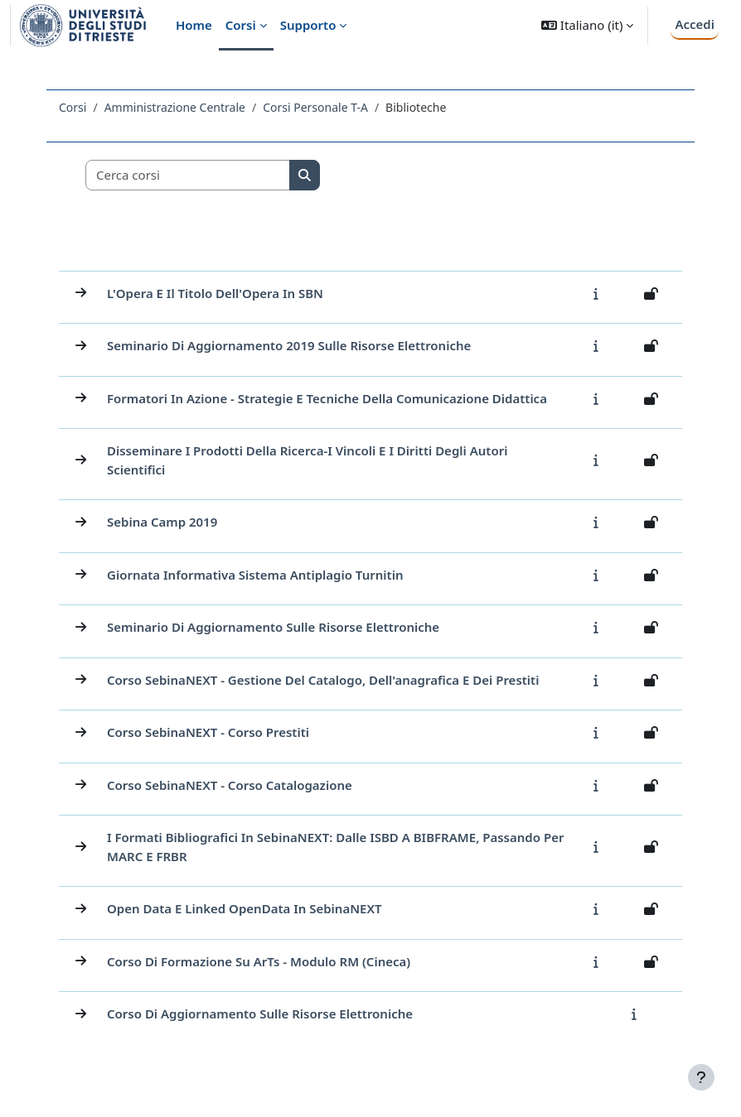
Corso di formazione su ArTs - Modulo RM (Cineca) (258, 961)
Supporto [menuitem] (308, 25)
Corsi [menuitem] (240, 25)
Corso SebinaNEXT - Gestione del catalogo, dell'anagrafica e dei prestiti (323, 680)
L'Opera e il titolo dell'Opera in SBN (215, 293)
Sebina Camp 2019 (162, 521)
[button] (587, 25)
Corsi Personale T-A (315, 107)
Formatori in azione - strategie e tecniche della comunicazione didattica (327, 398)
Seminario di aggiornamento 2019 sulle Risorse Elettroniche (289, 345)
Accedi (694, 24)
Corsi (72, 107)
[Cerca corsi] (188, 175)
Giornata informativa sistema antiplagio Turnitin (255, 574)
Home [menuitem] (194, 25)
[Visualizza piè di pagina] (701, 1077)
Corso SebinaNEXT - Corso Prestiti (208, 732)
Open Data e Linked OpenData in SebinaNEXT (244, 908)
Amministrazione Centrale (174, 107)
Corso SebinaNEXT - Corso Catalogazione (229, 785)
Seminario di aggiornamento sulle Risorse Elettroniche (273, 627)
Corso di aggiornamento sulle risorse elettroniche (260, 1013)
